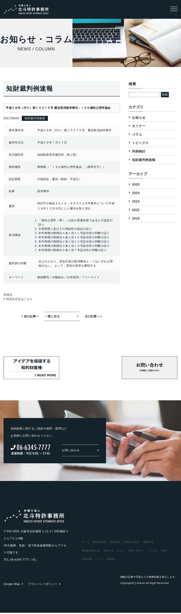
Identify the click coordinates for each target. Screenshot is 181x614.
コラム (137, 134)
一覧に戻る (52, 316)
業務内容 (148, 543)
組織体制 (115, 543)
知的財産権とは (91, 551)
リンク (100, 560)
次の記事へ (93, 316)
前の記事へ (30, 316)
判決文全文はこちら (19, 299)
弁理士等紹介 (132, 543)
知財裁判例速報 (143, 160)
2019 (136, 219)
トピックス (140, 143)
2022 (136, 210)
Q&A (164, 551)
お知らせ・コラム (114, 551)
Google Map (14, 585)
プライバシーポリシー (44, 585)
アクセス (152, 551)
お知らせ (138, 117)
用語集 (111, 560)
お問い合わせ (80, 451)
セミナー (138, 126)
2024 (136, 193)
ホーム (86, 543)
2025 (136, 184)
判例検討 (138, 151)
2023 (136, 202)
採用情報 (87, 560)
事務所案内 (99, 543)
